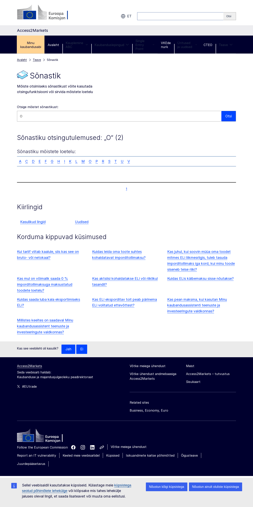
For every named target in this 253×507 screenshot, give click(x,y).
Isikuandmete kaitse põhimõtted (150, 456)
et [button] (126, 16)
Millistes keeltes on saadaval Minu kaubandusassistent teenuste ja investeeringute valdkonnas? (45, 326)
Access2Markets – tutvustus (208, 374)
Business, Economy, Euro (149, 411)
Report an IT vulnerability (36, 456)
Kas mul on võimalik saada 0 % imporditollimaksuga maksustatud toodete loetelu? (44, 284)
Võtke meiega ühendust (128, 447)
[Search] (229, 16)
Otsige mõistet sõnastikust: (37, 107)
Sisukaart (193, 382)
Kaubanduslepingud (111, 45)
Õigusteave (189, 456)
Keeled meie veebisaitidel (81, 456)
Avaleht (53, 45)
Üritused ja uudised (187, 45)
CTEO (208, 45)
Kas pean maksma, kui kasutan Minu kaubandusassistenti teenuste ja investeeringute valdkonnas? (197, 305)
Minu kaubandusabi (30, 45)
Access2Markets (29, 366)
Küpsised (112, 456)
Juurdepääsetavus (31, 464)
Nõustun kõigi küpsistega (166, 486)
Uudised (82, 222)
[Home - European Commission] (45, 436)
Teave (226, 45)
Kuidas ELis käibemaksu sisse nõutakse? (200, 278)
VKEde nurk (166, 45)
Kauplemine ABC (77, 45)
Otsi (228, 116)
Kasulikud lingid (33, 222)
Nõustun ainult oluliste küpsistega (215, 486)
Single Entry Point (144, 45)
